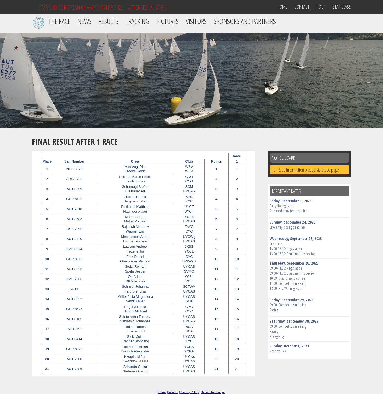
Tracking (137, 21)
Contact (301, 6)
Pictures (168, 21)
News (84, 21)
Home (282, 6)
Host (321, 6)
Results (108, 21)
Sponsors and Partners (245, 21)
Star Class (341, 6)
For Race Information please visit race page (305, 169)
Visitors (196, 21)
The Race (59, 21)
